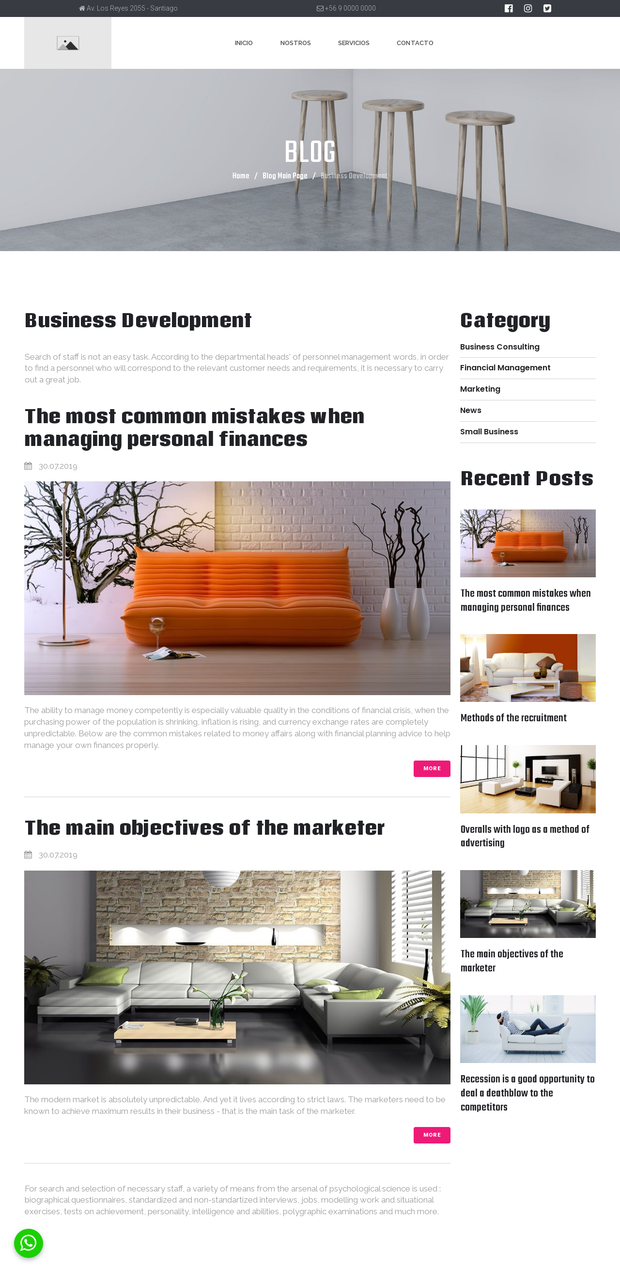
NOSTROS (295, 43)
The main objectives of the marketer (205, 827)
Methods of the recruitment (514, 718)
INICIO (244, 43)
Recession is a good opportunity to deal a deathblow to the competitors (528, 1093)
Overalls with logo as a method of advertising (525, 837)
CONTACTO (415, 43)
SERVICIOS (354, 43)
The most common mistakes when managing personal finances (195, 427)
